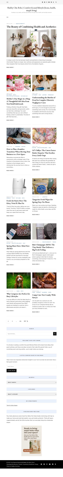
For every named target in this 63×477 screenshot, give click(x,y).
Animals (9, 206)
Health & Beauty (20, 23)
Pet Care (18, 206)
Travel (54, 250)
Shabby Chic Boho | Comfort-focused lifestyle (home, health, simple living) (31, 9)
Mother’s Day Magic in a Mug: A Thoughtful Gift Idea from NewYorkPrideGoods (17, 106)
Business (17, 152)
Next (26, 329)
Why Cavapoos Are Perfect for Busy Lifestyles (18, 303)
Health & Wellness (42, 153)
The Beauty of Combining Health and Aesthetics (28, 28)
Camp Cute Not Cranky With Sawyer (42, 304)
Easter (34, 153)
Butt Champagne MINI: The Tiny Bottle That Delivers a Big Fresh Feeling (44, 255)
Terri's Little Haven (12, 414)
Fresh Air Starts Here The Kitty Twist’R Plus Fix (18, 210)
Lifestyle (44, 205)
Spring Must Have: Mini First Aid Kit (17, 255)
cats (13, 206)
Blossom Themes (18, 473)
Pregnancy (51, 98)
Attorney (34, 98)
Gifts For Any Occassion (13, 99)
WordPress (31, 473)
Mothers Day (24, 99)
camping (38, 300)
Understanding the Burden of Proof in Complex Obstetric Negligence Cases (43, 103)
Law (40, 98)
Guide (49, 300)
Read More (10, 70)
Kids (50, 153)
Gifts (14, 98)
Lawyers (44, 98)
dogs (18, 299)
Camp (33, 300)
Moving (23, 152)
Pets (23, 206)
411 (20, 329)
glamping (44, 300)
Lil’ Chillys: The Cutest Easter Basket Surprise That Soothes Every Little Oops (44, 159)
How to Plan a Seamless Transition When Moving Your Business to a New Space (17, 159)
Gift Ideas (9, 98)
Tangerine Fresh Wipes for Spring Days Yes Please (43, 209)
